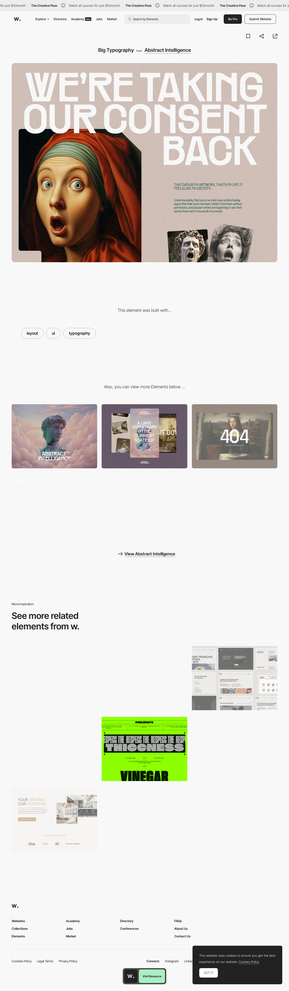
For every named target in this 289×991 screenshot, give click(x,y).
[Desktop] (54, 436)
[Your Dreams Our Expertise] (54, 820)
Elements (18, 936)
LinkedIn (190, 961)
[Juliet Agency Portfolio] (234, 749)
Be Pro (232, 19)
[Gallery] (144, 505)
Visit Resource (151, 976)
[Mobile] (144, 436)
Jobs (99, 19)
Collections (20, 928)
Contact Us (182, 936)
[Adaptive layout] (54, 678)
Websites (18, 921)
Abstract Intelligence (167, 50)
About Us (181, 928)
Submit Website (260, 19)
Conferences (129, 928)
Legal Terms (45, 961)
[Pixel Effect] (54, 505)
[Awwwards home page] (131, 976)
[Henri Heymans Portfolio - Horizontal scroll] (144, 818)
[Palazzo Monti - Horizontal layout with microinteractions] (54, 747)
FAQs (178, 921)
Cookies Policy (22, 961)
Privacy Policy (68, 961)
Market (112, 19)
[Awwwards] (17, 19)
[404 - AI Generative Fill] (234, 436)
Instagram (172, 961)
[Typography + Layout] (144, 749)
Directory (60, 19)
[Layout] (234, 678)
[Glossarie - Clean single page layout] (144, 676)
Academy (81, 19)
